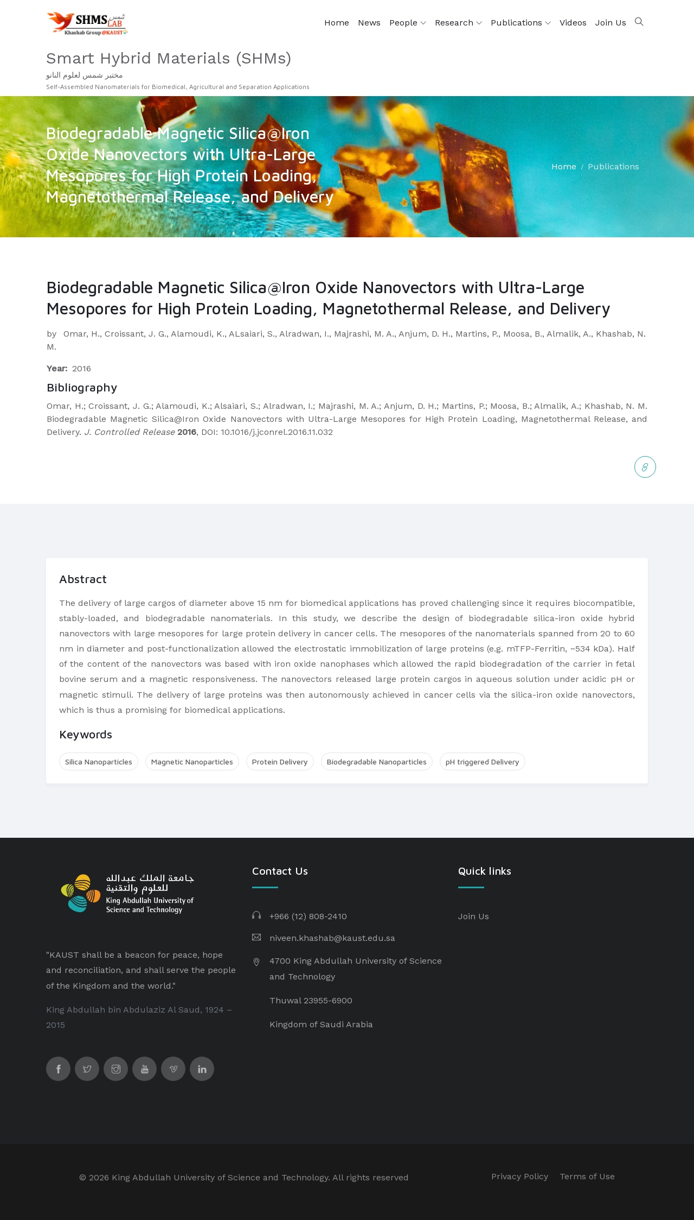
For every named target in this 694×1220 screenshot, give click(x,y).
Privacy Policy (519, 1176)
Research (458, 22)
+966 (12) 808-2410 (308, 916)
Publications (521, 22)
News (369, 22)
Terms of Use (587, 1176)
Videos (573, 22)
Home (336, 22)
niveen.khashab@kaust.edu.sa (332, 938)
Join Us (610, 22)
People (407, 22)
